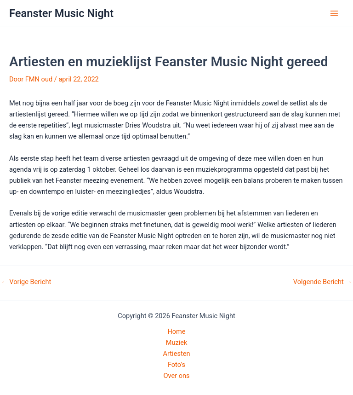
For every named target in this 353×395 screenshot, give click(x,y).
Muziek (177, 342)
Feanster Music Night (61, 13)
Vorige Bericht (26, 282)
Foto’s (176, 364)
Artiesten (176, 353)
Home (176, 331)
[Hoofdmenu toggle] (334, 13)
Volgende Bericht (322, 282)
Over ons (176, 376)
